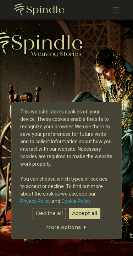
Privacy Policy (35, 201)
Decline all (49, 213)
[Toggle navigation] (115, 10)
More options (66, 227)
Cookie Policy (75, 201)
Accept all (84, 213)
